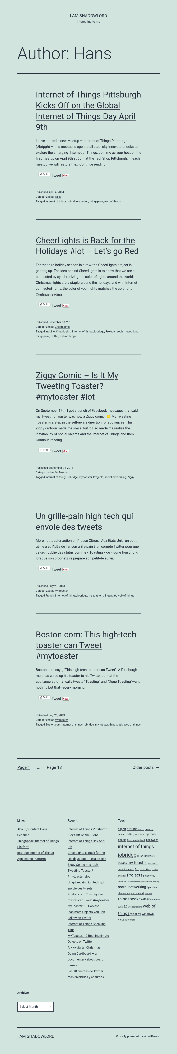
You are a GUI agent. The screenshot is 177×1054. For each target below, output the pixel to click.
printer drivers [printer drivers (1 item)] (145, 869)
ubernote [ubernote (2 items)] (155, 899)
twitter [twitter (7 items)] (144, 899)
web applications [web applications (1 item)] (135, 907)
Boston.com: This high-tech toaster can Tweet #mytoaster (86, 645)
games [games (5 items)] (151, 834)
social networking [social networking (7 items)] (132, 887)
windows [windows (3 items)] (135, 913)
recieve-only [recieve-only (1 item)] (133, 882)
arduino (50, 331)
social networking (127, 331)
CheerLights (62, 326)
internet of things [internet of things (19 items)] (136, 846)
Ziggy (130, 477)
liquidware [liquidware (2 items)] (149, 855)
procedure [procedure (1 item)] (122, 876)
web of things (112, 201)
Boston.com (53, 724)
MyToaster (61, 472)
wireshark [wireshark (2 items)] (130, 919)
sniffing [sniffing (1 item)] (156, 882)
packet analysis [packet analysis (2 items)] (126, 869)
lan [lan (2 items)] (141, 855)
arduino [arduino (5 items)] (132, 829)
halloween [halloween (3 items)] (152, 840)
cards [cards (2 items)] (141, 829)
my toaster (85, 477)
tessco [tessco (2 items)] (148, 893)
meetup (83, 201)
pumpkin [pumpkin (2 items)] (122, 881)
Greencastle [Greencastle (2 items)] (133, 840)
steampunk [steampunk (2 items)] (124, 893)
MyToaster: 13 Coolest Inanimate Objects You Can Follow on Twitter (86, 912)
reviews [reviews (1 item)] (141, 882)
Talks (58, 196)
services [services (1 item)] (148, 882)
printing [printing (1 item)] (155, 869)
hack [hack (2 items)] (142, 840)
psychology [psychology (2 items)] (149, 875)
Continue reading (92, 164)
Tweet (56, 174)
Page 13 (54, 767)
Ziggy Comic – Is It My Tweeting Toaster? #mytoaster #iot (77, 386)
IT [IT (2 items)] (138, 855)
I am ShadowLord (88, 15)
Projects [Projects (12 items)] (134, 875)
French (50, 595)
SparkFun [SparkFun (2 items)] (152, 887)
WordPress (151, 1036)
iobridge (73, 201)
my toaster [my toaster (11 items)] (137, 862)
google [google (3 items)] (122, 840)
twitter (54, 336)
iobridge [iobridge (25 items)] (127, 855)
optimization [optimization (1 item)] (153, 863)
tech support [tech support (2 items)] (137, 893)
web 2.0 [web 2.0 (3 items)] (123, 906)
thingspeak (96, 201)
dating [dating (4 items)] (130, 834)
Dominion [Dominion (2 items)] (140, 834)
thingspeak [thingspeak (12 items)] (128, 898)
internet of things (56, 201)
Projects (110, 331)
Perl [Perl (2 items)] (137, 869)
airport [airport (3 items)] (122, 829)
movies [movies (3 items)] (122, 863)
